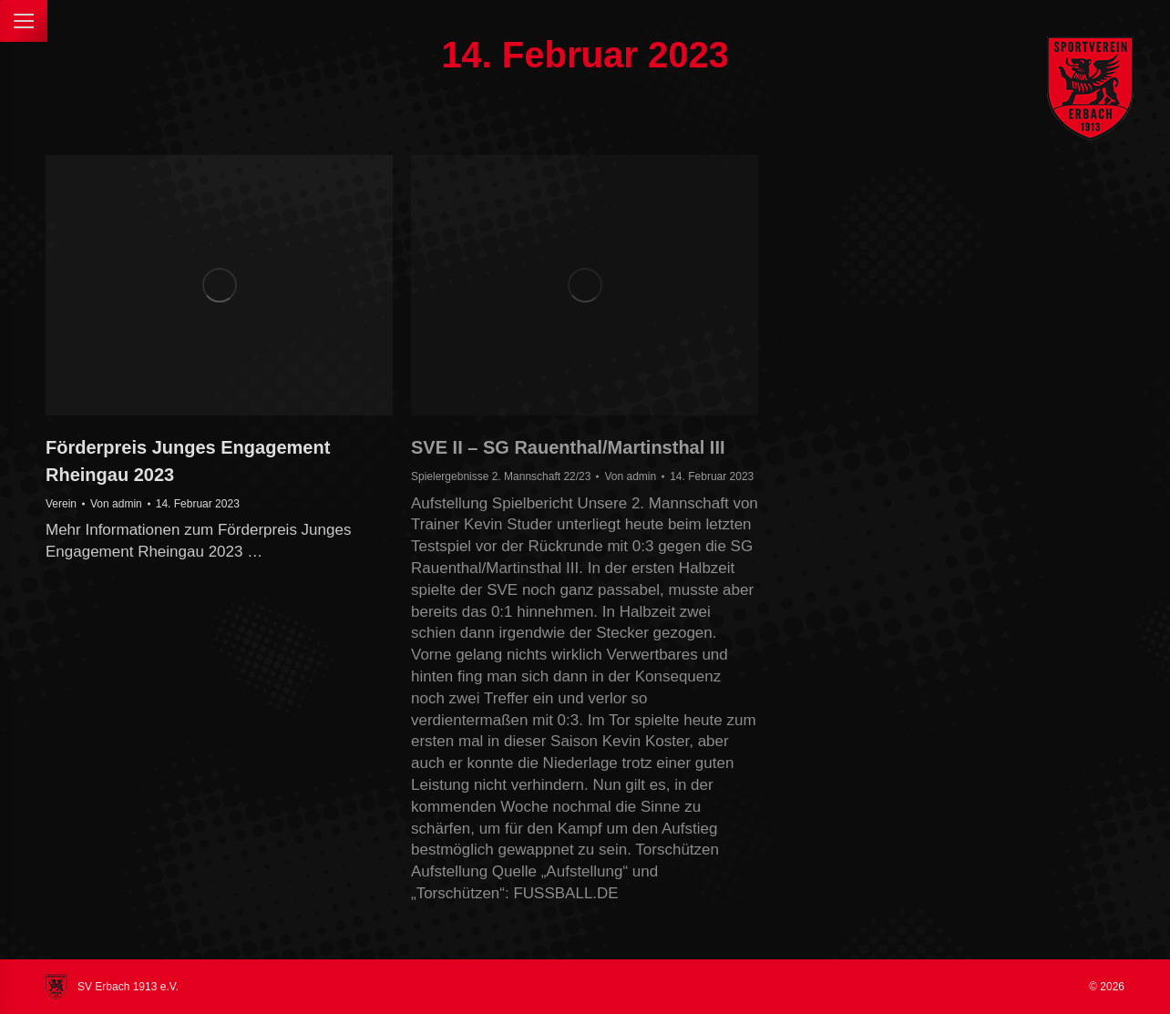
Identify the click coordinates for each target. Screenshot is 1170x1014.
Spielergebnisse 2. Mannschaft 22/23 (500, 476)
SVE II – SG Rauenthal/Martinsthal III (568, 447)
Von (116, 503)
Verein (61, 503)
